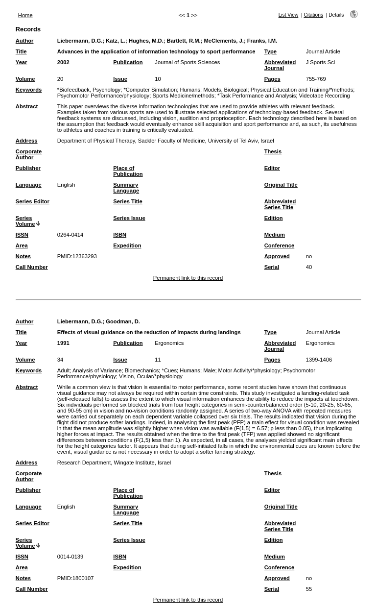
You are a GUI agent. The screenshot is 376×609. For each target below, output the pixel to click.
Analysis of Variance (97, 370)
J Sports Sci (320, 62)
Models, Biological (225, 90)
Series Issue (129, 218)
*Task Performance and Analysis (256, 95)
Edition (273, 218)
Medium (274, 235)
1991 (63, 343)
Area (22, 245)
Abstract (27, 106)
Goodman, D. (123, 321)
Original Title (281, 185)
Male (209, 370)
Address (27, 141)
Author (25, 41)
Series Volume (25, 221)
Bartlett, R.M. (184, 41)
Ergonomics (169, 343)
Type (270, 51)
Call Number (32, 267)
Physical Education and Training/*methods (302, 90)
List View (289, 15)
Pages (272, 79)
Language (29, 185)
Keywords (29, 90)
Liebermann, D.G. (80, 41)
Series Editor (32, 201)
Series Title (127, 201)
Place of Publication (127, 171)
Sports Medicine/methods (183, 95)
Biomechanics (142, 370)
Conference (279, 245)
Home (25, 15)
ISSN (22, 235)
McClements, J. (223, 41)
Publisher (28, 168)
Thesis (273, 151)
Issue (120, 79)
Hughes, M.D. (146, 41)
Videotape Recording (324, 95)
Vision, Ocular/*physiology (151, 376)
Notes (23, 256)
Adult (63, 370)
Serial (271, 267)
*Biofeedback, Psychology (88, 90)
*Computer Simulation (150, 90)
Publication (127, 62)
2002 (63, 62)
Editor (272, 168)
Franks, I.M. (262, 41)
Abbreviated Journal (280, 65)
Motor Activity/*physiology (249, 370)
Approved (277, 256)
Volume (25, 79)
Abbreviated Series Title (280, 204)
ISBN (119, 235)
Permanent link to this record (188, 278)
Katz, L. (115, 41)
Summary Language (126, 188)
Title (21, 51)
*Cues (169, 370)
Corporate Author (29, 154)
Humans (190, 90)
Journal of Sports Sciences (187, 62)
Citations (313, 15)
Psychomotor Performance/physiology (103, 95)
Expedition (127, 245)
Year (21, 62)
